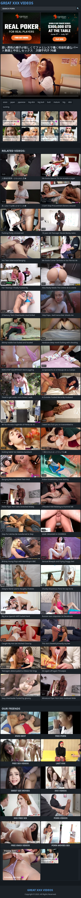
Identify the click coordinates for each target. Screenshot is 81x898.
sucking (6, 107)
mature (57, 102)
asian (5, 102)
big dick (31, 102)
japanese (21, 102)
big (64, 102)
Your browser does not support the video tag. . (40, 76)
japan (12, 102)
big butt (41, 102)
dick (69, 102)
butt (49, 102)
